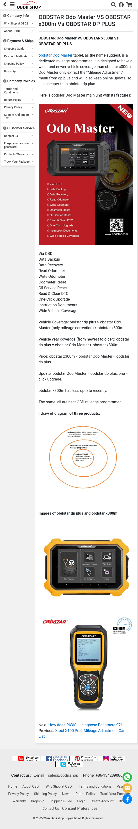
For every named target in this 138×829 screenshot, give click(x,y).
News (66, 794)
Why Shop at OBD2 (18, 23)
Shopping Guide (18, 48)
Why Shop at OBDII (60, 786)
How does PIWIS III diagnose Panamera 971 (85, 725)
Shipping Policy (18, 63)
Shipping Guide (61, 801)
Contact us (18, 136)
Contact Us (50, 808)
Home (12, 786)
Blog (122, 801)
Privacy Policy (18, 107)
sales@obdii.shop (63, 775)
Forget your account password (18, 145)
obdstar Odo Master (56, 55)
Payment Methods (18, 56)
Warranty (19, 801)
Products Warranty (18, 154)
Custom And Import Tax (18, 116)
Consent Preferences (80, 808)
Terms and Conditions (18, 90)
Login (81, 801)
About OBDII (18, 31)
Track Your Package (18, 161)
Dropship (18, 71)
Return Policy (18, 100)
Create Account (102, 801)
